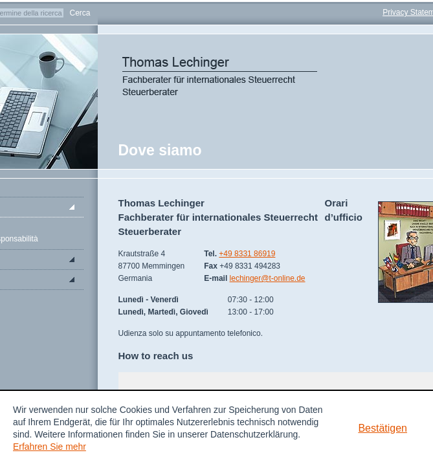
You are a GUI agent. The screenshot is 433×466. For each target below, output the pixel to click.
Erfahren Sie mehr (49, 446)
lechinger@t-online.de (267, 278)
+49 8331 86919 (247, 253)
